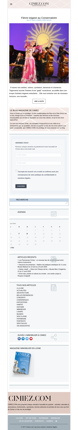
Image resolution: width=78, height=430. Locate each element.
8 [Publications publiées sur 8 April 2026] (27, 234)
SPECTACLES (46, 20)
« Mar (12, 248)
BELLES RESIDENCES (25, 295)
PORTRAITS (21, 321)
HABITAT (20, 304)
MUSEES (20, 314)
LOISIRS (38, 20)
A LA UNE (20, 288)
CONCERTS (21, 297)
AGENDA (49, 421)
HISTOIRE (20, 307)
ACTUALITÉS (21, 290)
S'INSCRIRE (21, 186)
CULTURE (19, 418)
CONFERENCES (23, 300)
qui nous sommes (40, 427)
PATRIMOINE (21, 319)
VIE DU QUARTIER (25, 421)
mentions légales (52, 427)
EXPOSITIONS (22, 302)
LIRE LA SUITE (39, 101)
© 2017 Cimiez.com (27, 427)
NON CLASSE (22, 316)
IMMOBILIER (21, 309)
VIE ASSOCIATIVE (23, 326)
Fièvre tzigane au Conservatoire (39, 17)
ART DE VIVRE (31, 418)
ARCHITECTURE (23, 293)
